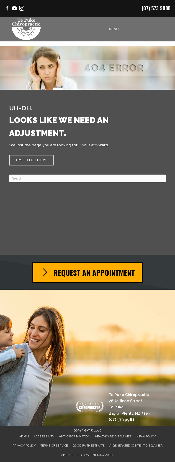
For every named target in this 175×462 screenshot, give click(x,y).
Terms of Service (54, 445)
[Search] (87, 178)
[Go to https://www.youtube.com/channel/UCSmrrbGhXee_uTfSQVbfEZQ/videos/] (14, 9)
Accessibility (44, 436)
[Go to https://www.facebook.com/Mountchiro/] (7, 9)
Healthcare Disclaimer (113, 436)
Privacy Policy (24, 445)
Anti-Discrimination (74, 436)
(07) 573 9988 (156, 8)
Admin (24, 436)
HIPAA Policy (146, 436)
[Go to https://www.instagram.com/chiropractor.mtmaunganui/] (21, 9)
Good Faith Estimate (89, 445)
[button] (31, 160)
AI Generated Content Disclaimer (136, 445)
